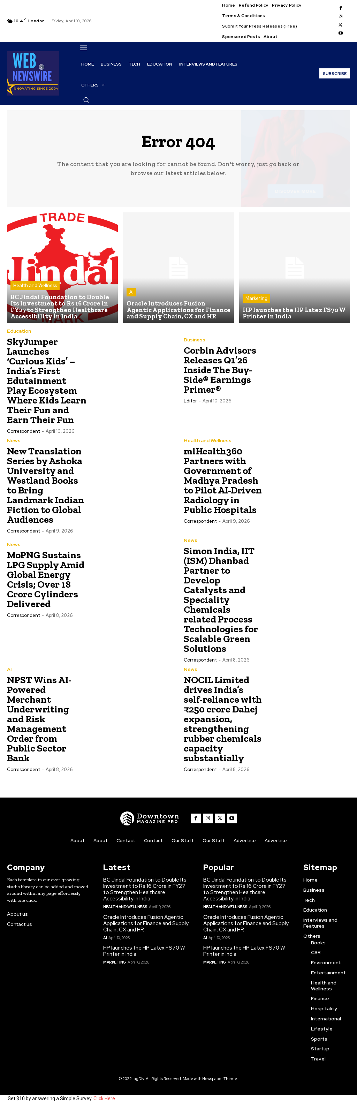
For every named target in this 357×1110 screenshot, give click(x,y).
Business (194, 340)
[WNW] (150, 818)
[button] (86, 100)
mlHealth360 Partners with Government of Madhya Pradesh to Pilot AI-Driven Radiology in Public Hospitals (223, 480)
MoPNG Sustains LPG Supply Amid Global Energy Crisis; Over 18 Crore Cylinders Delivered (45, 579)
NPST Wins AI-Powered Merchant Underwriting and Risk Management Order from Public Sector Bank (39, 719)
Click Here (104, 1099)
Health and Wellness (35, 286)
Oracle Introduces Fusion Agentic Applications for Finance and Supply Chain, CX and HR (146, 923)
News (14, 440)
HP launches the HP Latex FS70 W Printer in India (144, 951)
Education (19, 331)
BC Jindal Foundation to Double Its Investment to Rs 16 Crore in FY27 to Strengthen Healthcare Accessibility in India (145, 890)
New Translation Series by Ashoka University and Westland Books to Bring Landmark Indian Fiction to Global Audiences (45, 485)
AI (131, 293)
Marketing (256, 299)
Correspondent (23, 431)
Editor (190, 401)
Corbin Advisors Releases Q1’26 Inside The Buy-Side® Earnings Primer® (220, 370)
